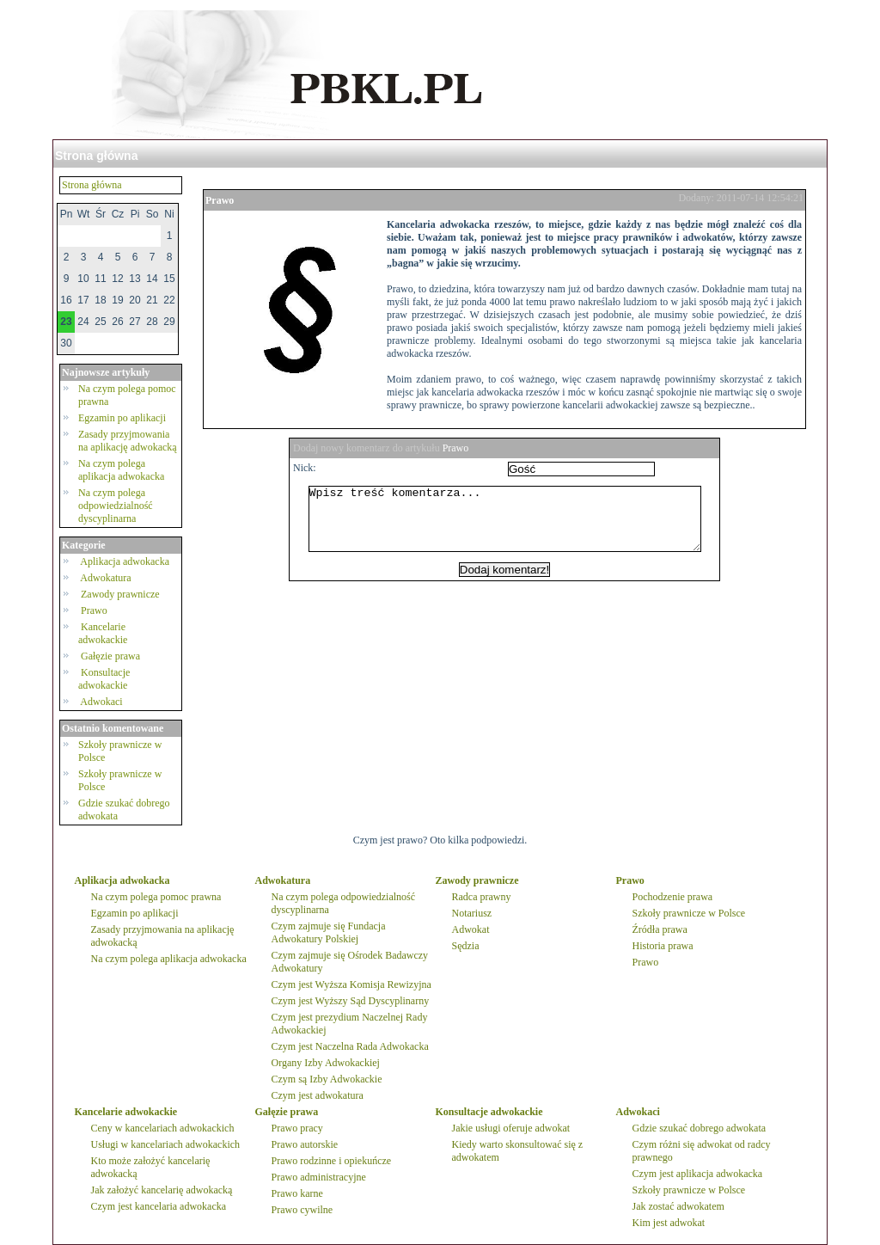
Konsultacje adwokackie (104, 678)
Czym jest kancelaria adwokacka (159, 1206)
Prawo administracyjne (319, 1177)
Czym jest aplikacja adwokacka (697, 1174)
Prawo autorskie (305, 1144)
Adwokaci (101, 702)
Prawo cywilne (302, 1210)
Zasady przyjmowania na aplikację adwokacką (127, 440)
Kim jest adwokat (669, 1223)
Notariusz (472, 913)
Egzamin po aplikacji (122, 418)
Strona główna (96, 156)
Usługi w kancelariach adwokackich (166, 1144)
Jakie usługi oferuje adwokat (511, 1128)
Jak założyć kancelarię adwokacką (162, 1190)
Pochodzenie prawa (672, 897)
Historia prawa (663, 946)
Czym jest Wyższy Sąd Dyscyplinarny (351, 1001)
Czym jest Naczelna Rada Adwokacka (350, 1046)
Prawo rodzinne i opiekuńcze (332, 1161)
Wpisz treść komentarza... (513, 525)
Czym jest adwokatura (318, 1095)
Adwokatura (106, 578)
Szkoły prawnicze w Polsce (689, 913)
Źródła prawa (660, 929)
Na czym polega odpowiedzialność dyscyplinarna (115, 505)
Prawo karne (297, 1193)
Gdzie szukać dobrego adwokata (699, 1128)
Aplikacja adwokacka (125, 561)
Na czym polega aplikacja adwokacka (121, 469)
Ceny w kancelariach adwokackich (163, 1128)
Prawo (94, 610)
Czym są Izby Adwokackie (327, 1079)
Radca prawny (481, 897)
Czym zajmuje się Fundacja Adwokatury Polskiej (329, 932)
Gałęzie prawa (110, 656)
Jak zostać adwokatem (678, 1206)
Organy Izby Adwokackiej (326, 1063)
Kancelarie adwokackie (104, 633)
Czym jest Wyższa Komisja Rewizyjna (351, 984)
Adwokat (471, 929)
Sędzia (466, 946)
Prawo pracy (297, 1128)
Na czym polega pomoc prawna (156, 897)
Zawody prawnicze (120, 594)
